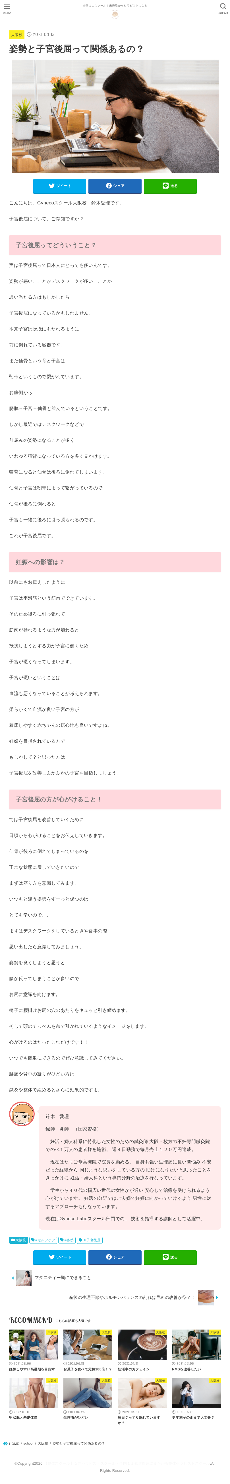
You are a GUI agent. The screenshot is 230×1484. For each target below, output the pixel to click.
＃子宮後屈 (92, 1240)
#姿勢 (69, 1240)
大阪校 (16, 35)
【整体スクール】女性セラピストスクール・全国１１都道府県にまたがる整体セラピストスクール (127, 1463)
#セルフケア (45, 1240)
